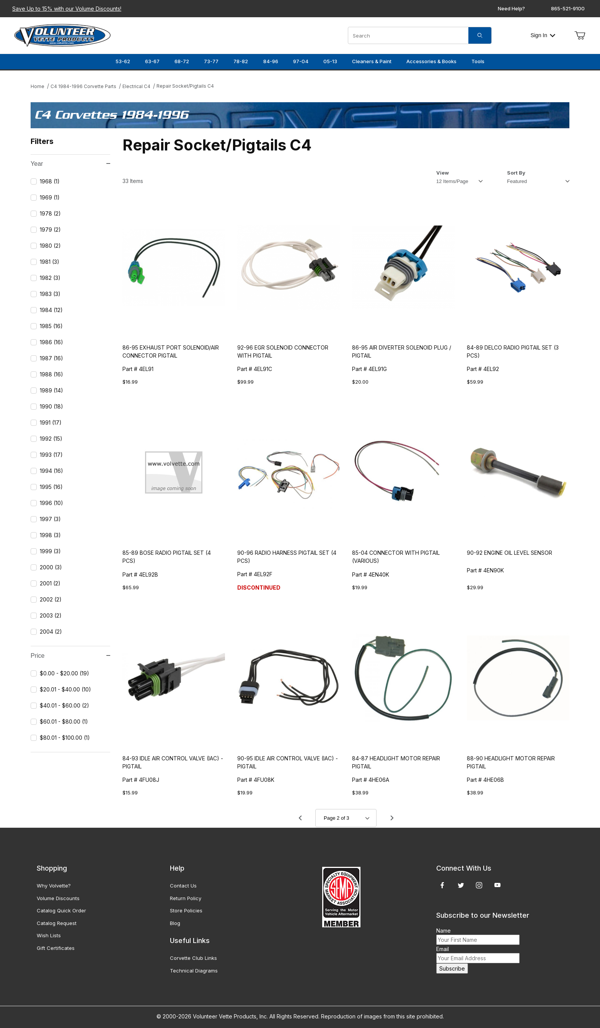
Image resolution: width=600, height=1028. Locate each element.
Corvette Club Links (193, 958)
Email (442, 949)
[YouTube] (497, 885)
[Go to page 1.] (300, 818)
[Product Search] (408, 35)
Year (70, 163)
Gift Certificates (56, 948)
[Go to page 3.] (392, 818)
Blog (175, 923)
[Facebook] (442, 885)
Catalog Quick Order (61, 910)
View (442, 173)
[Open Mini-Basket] (580, 36)
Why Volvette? (54, 886)
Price (70, 655)
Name (443, 930)
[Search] (479, 35)
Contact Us (183, 886)
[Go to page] (346, 818)
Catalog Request (57, 923)
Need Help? (511, 8)
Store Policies (186, 910)
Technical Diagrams (194, 971)
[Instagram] (479, 885)
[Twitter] (461, 885)
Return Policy (185, 898)
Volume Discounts (58, 898)
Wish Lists (49, 935)
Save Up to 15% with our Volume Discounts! (66, 8)
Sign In (542, 35)
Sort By (516, 173)
